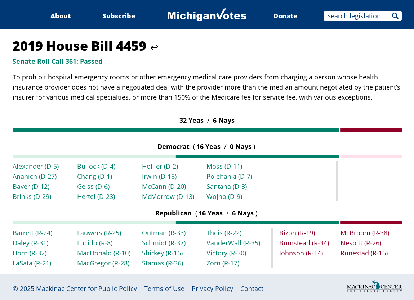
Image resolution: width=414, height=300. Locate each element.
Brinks (32, 196)
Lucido (94, 242)
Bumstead (304, 242)
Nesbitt (360, 242)
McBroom (364, 232)
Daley (30, 242)
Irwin (159, 176)
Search (395, 16)
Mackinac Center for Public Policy (86, 288)
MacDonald (103, 253)
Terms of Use (164, 288)
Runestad (364, 253)
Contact (251, 288)
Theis (223, 232)
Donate (285, 16)
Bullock (96, 166)
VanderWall (233, 242)
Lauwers (99, 232)
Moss (224, 166)
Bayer (31, 186)
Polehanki (229, 176)
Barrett (32, 232)
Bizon (297, 232)
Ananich (35, 176)
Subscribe (119, 16)
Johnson (301, 253)
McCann (164, 186)
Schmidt (164, 242)
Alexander (36, 166)
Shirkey (162, 253)
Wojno (224, 196)
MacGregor (103, 263)
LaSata (32, 263)
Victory (226, 253)
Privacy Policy (212, 288)
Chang (94, 176)
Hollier (160, 166)
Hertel (96, 196)
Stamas (162, 263)
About (60, 16)
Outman (164, 232)
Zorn (222, 263)
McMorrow (168, 196)
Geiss (93, 186)
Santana (226, 186)
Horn (29, 253)
